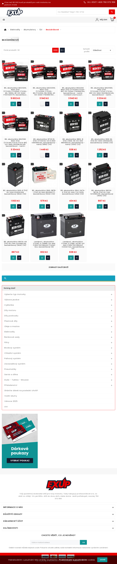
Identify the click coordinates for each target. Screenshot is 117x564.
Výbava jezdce (11, 299)
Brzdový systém (12, 347)
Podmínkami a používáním (73, 560)
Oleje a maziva (12, 326)
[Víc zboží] (83, 11)
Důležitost (102, 50)
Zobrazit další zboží (58, 267)
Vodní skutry (10, 396)
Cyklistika (9, 305)
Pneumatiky (10, 369)
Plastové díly (10, 321)
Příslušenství (10, 385)
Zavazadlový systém (14, 363)
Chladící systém (12, 353)
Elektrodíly (9, 331)
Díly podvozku (11, 315)
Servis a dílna (11, 374)
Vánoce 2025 (11, 401)
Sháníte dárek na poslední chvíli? (21, 390)
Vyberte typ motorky (15, 294)
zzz (6, 406)
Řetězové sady (12, 337)
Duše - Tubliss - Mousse (16, 380)
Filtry (6, 342)
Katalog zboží (9, 288)
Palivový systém (12, 358)
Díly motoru (10, 310)
